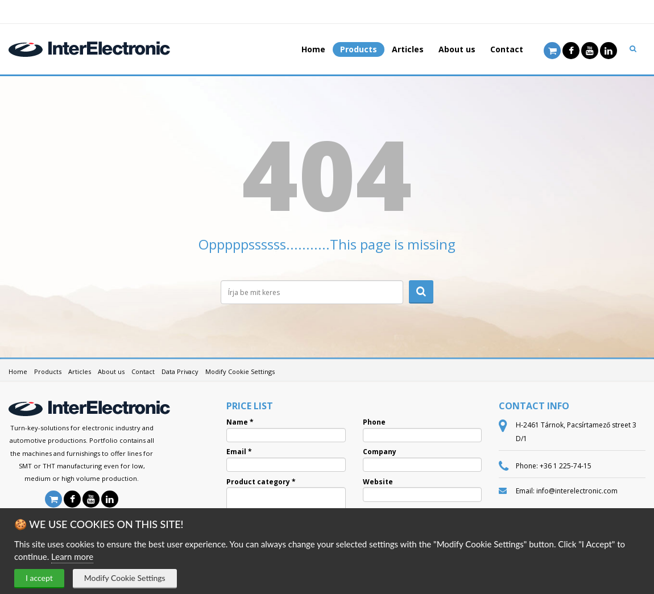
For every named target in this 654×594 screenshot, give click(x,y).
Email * (239, 452)
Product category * (261, 482)
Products (358, 49)
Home (313, 49)
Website (378, 482)
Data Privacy (180, 371)
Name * (240, 422)
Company (379, 452)
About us (456, 49)
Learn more (72, 556)
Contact (506, 49)
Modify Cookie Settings (124, 578)
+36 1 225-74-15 (565, 466)
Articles (408, 49)
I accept (39, 578)
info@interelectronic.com (577, 491)
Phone (374, 422)
